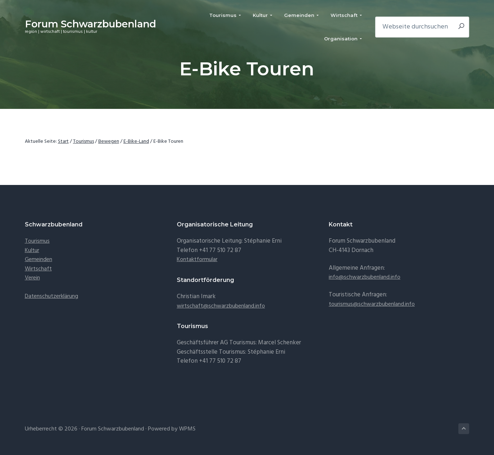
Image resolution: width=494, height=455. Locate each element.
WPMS (187, 429)
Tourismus (37, 241)
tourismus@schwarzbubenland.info (372, 304)
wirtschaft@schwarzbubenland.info (221, 306)
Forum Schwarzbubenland (90, 24)
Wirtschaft (38, 269)
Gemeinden (38, 259)
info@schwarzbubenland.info (364, 277)
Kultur (32, 250)
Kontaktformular (197, 259)
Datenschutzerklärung (51, 296)
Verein (32, 278)
